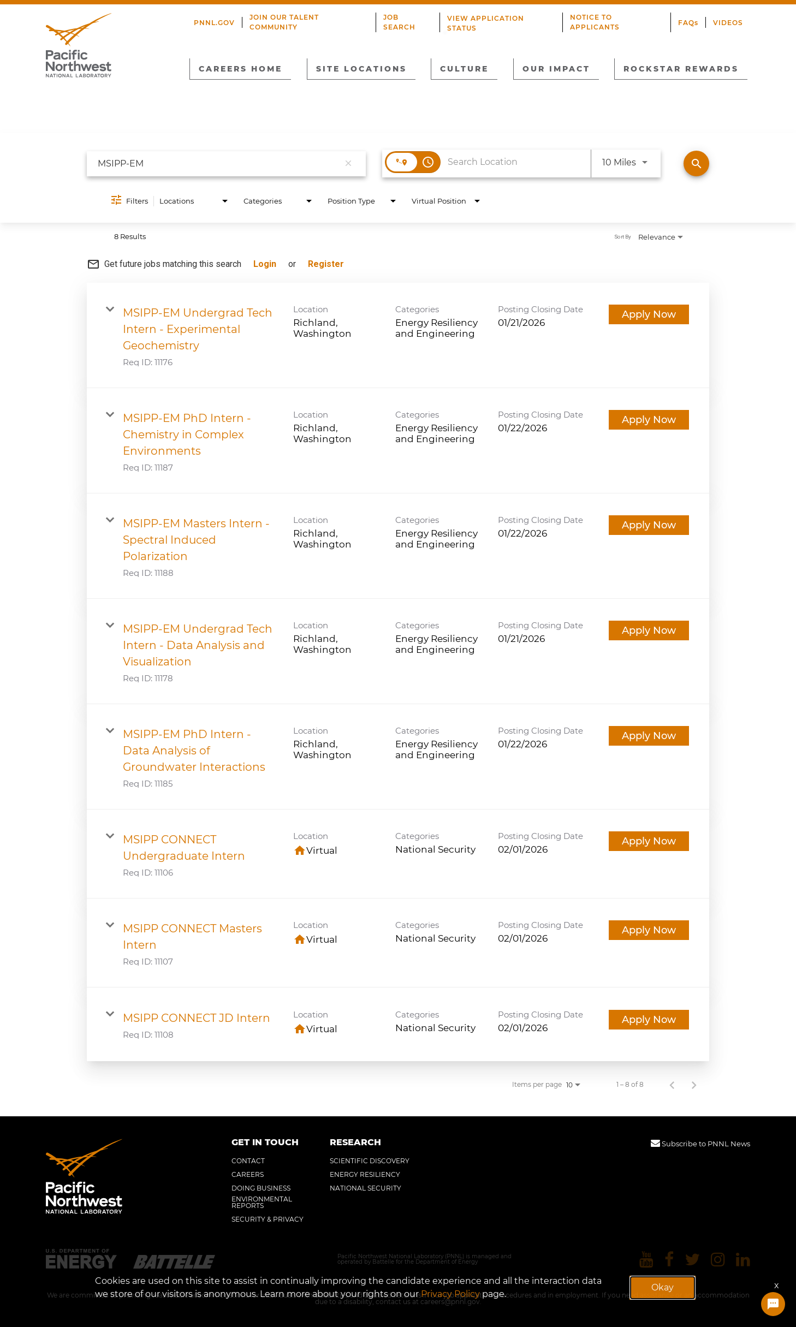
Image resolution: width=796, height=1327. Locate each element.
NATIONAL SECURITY (365, 1188)
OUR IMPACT (556, 69)
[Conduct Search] (696, 163)
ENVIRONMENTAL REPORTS (261, 1202)
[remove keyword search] (348, 163)
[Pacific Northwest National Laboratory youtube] (646, 1259)
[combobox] (218, 163)
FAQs (688, 23)
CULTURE (464, 69)
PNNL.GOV (214, 23)
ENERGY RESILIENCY (365, 1174)
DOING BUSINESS (260, 1188)
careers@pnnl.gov (450, 1302)
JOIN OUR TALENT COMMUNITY (284, 22)
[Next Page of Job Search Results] (694, 1085)
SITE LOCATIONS (361, 69)
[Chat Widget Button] (773, 1304)
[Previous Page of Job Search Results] (672, 1085)
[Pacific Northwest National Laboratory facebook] (669, 1259)
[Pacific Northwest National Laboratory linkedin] (743, 1259)
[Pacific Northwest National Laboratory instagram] (718, 1259)
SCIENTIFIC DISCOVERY (369, 1161)
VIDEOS (728, 23)
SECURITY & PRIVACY (267, 1219)
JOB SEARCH (399, 22)
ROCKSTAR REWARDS (681, 69)
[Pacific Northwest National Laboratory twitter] (692, 1259)
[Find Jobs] (696, 163)
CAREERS (247, 1174)
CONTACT (248, 1161)
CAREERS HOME (240, 69)
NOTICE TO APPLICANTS (595, 22)
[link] (398, 335)
